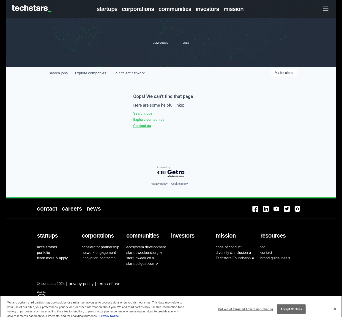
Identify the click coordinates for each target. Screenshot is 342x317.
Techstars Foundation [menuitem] (233, 258)
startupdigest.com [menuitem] (140, 264)
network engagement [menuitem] (99, 253)
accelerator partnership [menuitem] (100, 247)
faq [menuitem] (262, 247)
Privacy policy (158, 183)
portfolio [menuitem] (43, 253)
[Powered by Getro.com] (171, 172)
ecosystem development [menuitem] (146, 247)
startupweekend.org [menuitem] (142, 253)
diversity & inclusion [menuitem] (232, 253)
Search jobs (143, 113)
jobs (58, 73)
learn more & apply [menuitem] (52, 258)
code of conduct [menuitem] (229, 247)
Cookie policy (179, 183)
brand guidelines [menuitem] (273, 258)
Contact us (142, 126)
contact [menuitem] (266, 253)
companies (90, 73)
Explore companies (148, 119)
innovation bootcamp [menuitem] (99, 258)
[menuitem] (107, 9)
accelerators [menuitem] (47, 247)
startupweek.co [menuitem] (138, 258)
